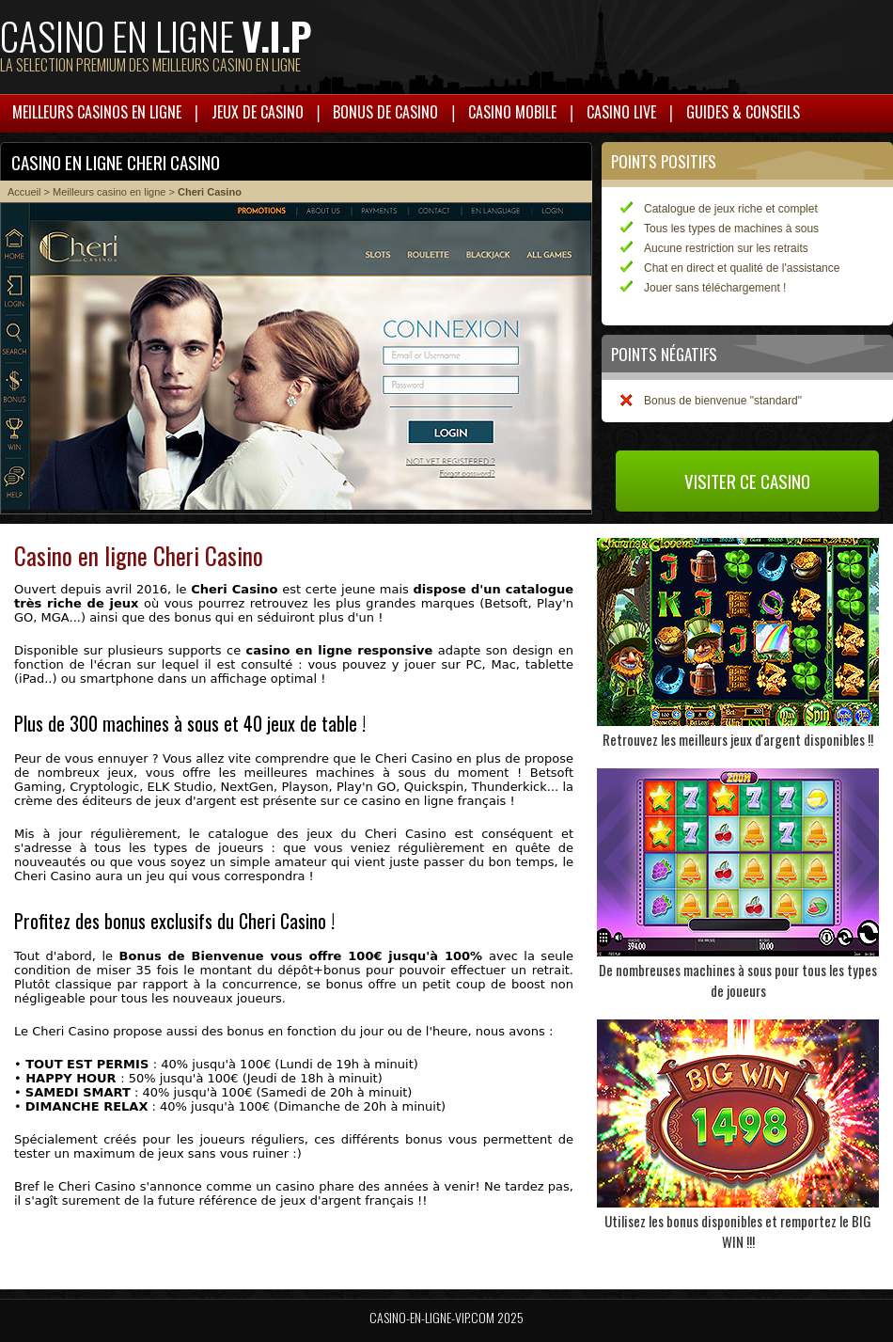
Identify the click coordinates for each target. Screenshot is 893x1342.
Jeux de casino (258, 112)
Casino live (621, 112)
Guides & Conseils (743, 112)
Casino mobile (512, 112)
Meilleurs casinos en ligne (96, 112)
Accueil (24, 191)
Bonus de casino (385, 112)
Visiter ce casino (747, 480)
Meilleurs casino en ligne (109, 191)
